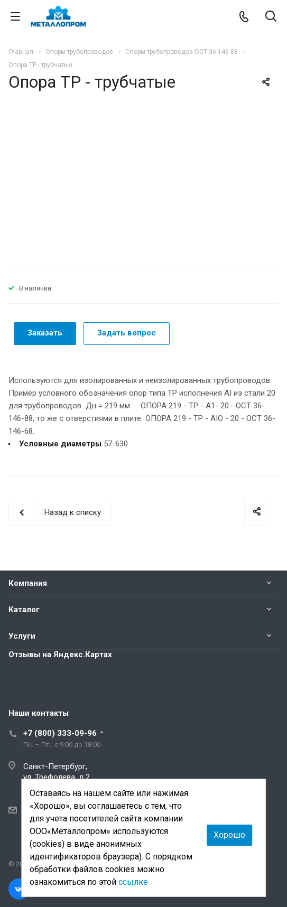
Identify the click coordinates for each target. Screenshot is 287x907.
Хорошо (229, 835)
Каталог (24, 609)
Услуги (21, 636)
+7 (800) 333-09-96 (60, 733)
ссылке (133, 882)
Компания (27, 583)
